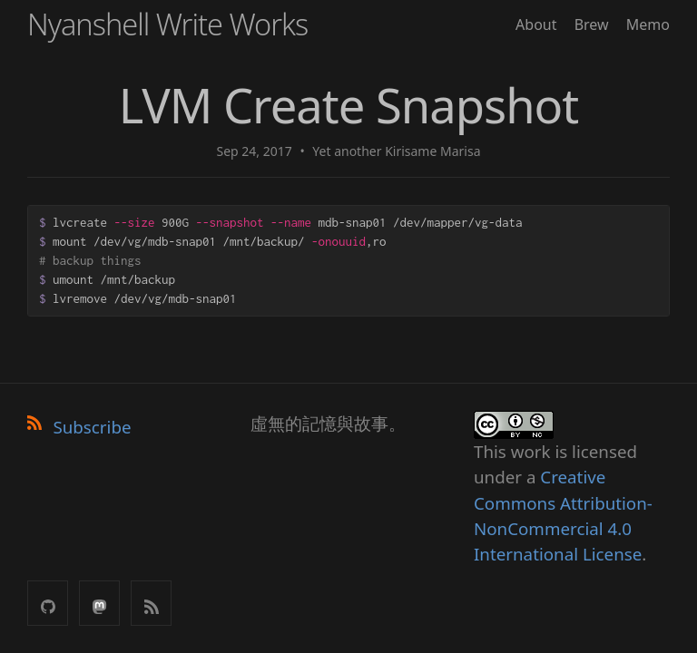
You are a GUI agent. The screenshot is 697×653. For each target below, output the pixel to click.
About (535, 24)
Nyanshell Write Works (167, 24)
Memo (648, 24)
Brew (591, 24)
